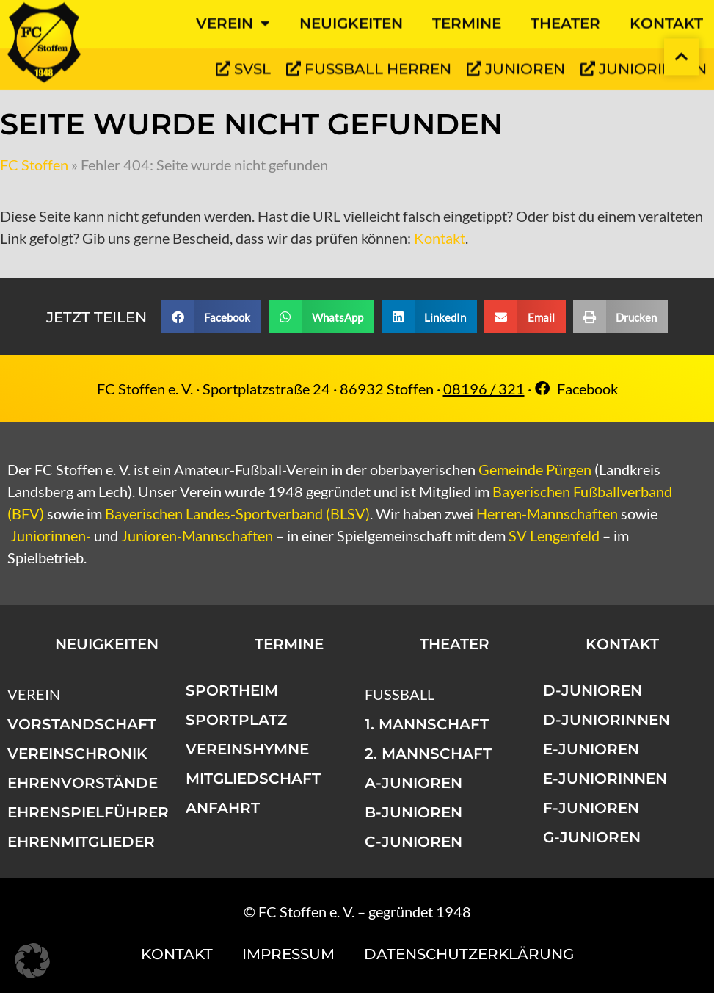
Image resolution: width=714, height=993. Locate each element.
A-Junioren (413, 783)
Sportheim (232, 690)
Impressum (288, 954)
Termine (289, 644)
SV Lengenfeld (554, 535)
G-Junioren (592, 837)
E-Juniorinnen (605, 778)
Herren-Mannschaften (547, 513)
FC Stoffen (34, 164)
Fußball (399, 694)
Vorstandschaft (81, 724)
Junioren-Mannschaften (197, 535)
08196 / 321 (484, 388)
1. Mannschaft (427, 724)
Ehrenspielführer (88, 812)
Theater (454, 644)
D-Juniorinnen (606, 720)
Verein (33, 694)
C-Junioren (413, 842)
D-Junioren (592, 690)
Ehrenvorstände (82, 783)
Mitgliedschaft (253, 778)
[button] (211, 316)
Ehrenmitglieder (81, 842)
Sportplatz (236, 720)
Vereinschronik (77, 753)
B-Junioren (413, 812)
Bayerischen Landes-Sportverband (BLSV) (237, 513)
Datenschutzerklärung (469, 954)
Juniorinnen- (50, 535)
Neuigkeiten (107, 644)
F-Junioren (591, 808)
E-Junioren (591, 749)
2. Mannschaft (428, 753)
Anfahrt (223, 808)
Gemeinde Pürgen (534, 469)
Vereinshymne (247, 749)
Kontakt (439, 238)
